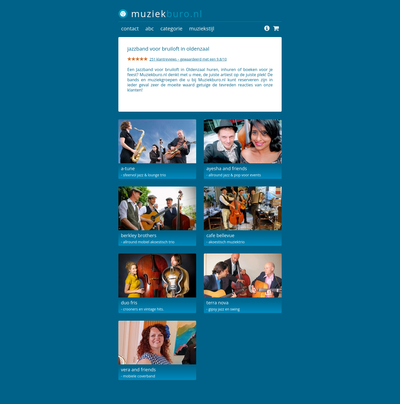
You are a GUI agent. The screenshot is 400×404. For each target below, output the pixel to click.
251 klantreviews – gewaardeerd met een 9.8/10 (188, 59)
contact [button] (130, 28)
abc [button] (149, 28)
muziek (167, 13)
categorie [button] (171, 28)
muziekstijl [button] (201, 28)
